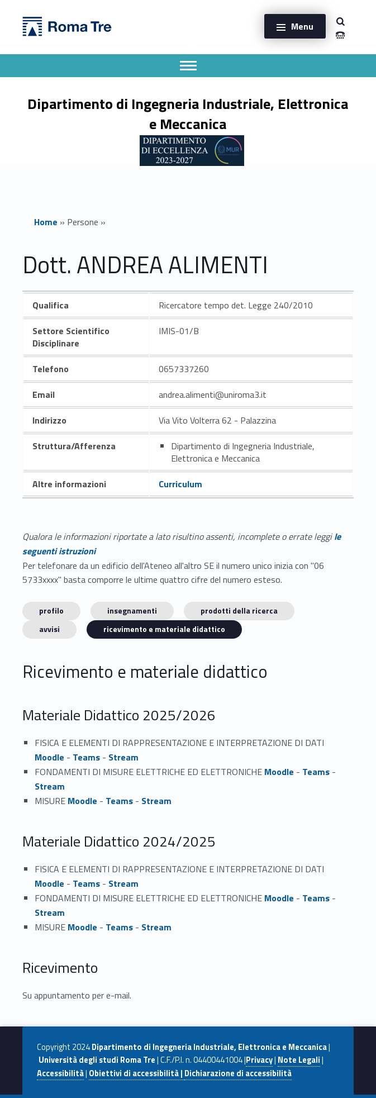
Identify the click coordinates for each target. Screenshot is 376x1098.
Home (46, 222)
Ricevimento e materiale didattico (164, 629)
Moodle (49, 757)
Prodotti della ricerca (239, 610)
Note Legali (299, 1060)
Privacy (259, 1060)
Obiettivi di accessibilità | (136, 1073)
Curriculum (180, 484)
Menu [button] (302, 26)
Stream (123, 757)
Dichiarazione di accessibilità (238, 1073)
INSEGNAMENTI (132, 610)
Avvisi (49, 629)
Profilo (51, 610)
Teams (86, 757)
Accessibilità (60, 1073)
